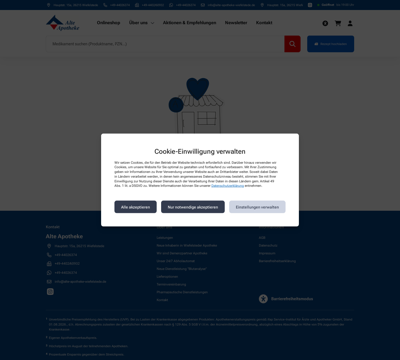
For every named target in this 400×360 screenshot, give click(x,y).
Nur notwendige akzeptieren (193, 207)
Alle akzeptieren (135, 207)
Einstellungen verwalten (257, 207)
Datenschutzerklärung (227, 186)
